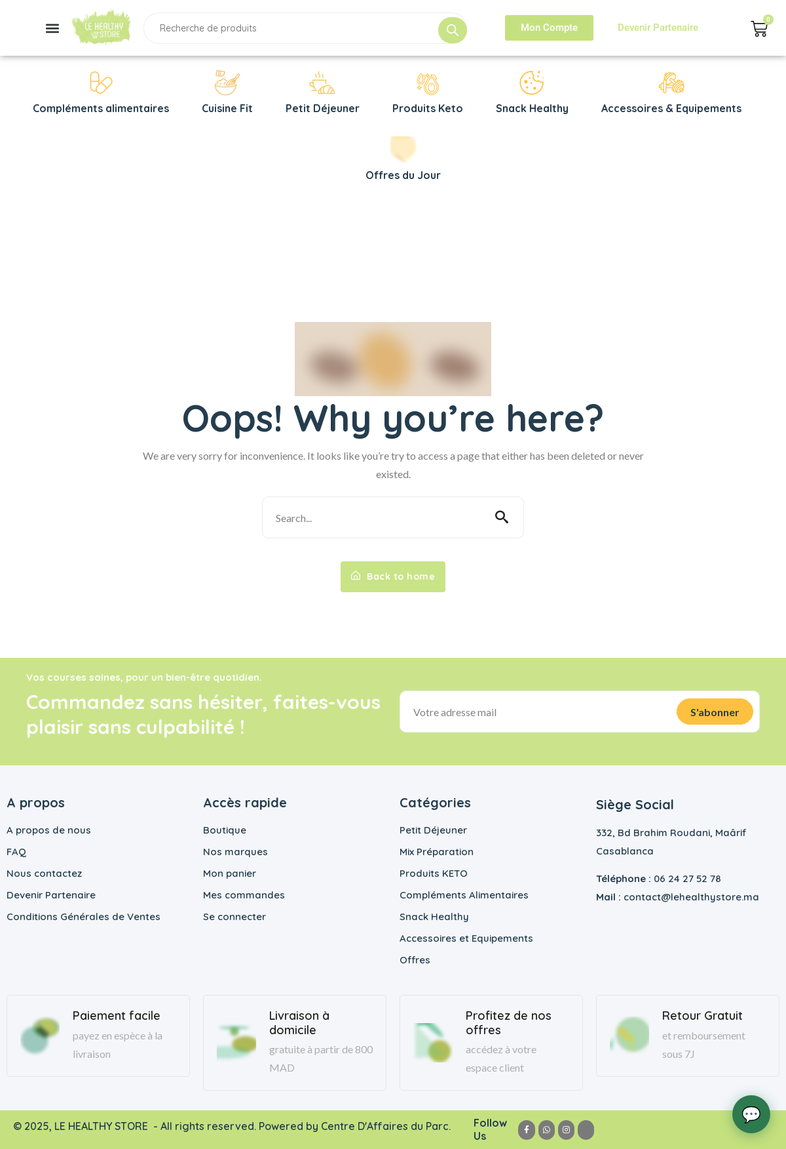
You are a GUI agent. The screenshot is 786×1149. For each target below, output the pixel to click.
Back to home (393, 576)
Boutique (224, 830)
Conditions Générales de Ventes (83, 916)
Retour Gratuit (702, 1016)
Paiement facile (116, 1016)
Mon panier (229, 873)
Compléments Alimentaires (464, 895)
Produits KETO (434, 873)
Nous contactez (44, 873)
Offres (415, 960)
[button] (52, 28)
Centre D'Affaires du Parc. (387, 1126)
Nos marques (235, 851)
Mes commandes (244, 895)
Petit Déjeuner (433, 830)
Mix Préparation (437, 851)
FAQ (16, 851)
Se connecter (234, 916)
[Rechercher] (452, 30)
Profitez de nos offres (509, 1023)
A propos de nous (49, 830)
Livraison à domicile (299, 1023)
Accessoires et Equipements (466, 938)
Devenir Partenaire (51, 895)
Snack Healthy (434, 916)
